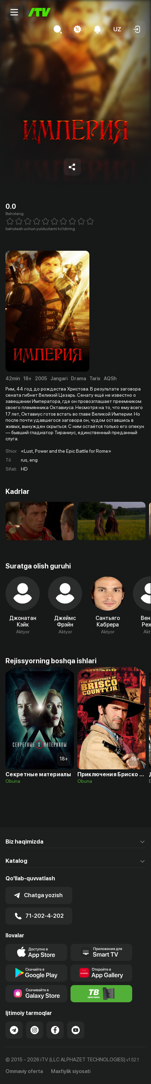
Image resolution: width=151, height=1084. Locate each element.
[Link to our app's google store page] (36, 973)
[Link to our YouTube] (75, 1030)
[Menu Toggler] (14, 12)
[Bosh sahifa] (39, 12)
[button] (117, 29)
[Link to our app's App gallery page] (101, 973)
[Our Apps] (101, 952)
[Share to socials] (72, 167)
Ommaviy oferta (24, 1071)
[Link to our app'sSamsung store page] (36, 993)
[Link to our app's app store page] (36, 952)
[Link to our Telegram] (14, 1030)
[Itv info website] (101, 993)
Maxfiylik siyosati (70, 1071)
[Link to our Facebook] (55, 1030)
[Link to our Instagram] (34, 1030)
